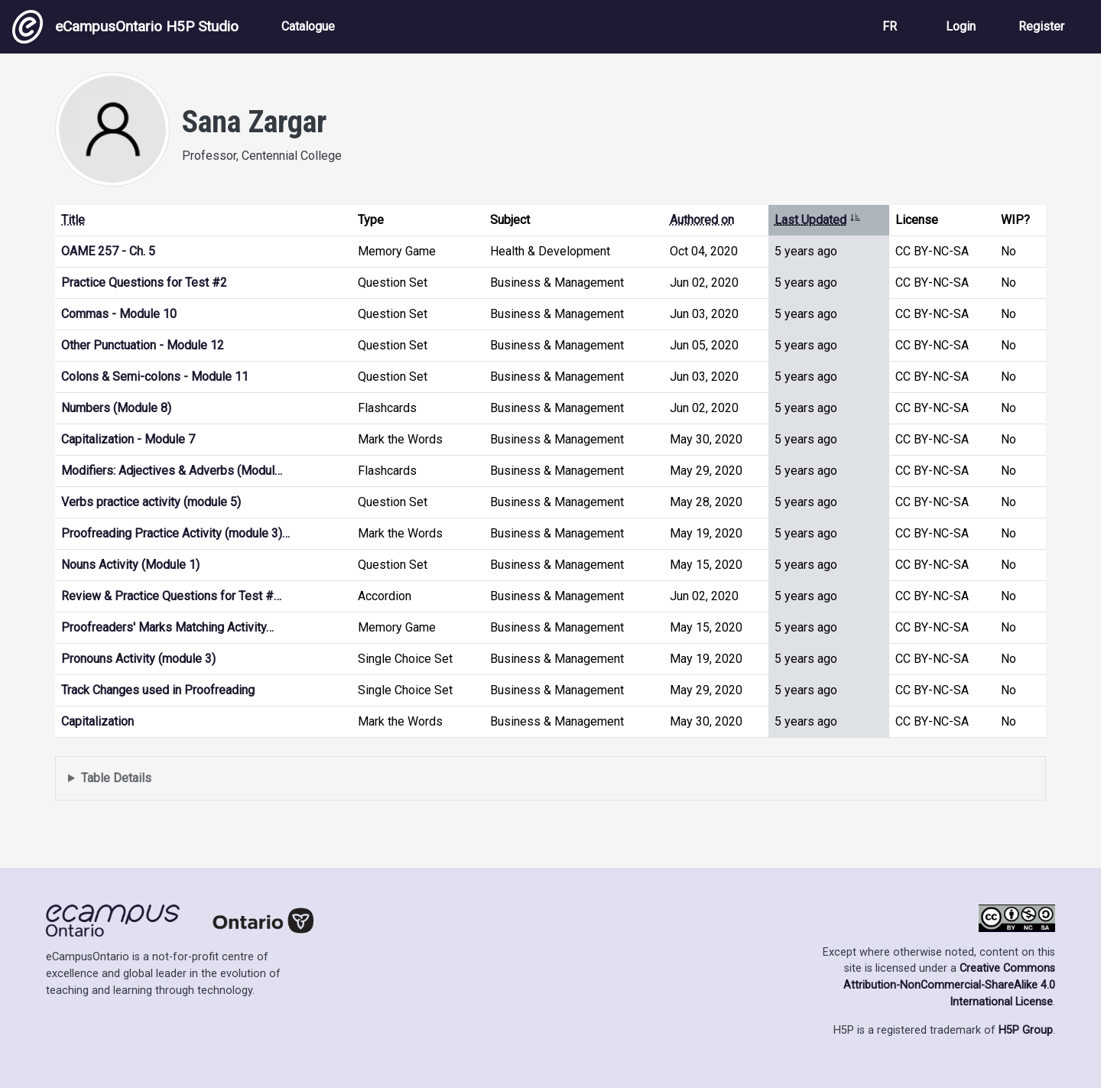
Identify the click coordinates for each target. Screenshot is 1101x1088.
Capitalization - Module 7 (128, 439)
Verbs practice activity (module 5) (151, 502)
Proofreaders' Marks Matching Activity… (167, 627)
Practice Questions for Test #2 (144, 282)
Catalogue (308, 26)
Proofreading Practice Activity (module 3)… (175, 533)
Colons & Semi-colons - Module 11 (154, 376)
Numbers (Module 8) (116, 408)
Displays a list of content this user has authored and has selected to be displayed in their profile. (550, 779)
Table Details (116, 778)
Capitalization (97, 721)
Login (961, 26)
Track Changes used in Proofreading (158, 690)
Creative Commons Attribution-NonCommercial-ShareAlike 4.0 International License (949, 985)
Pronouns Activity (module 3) (138, 658)
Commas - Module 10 (119, 314)
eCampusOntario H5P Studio (125, 27)
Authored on (702, 220)
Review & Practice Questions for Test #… (171, 596)
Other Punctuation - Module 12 (142, 345)
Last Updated (818, 220)
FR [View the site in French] (889, 26)
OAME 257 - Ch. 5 (108, 251)
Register (1041, 26)
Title (73, 220)
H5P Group (1026, 1030)
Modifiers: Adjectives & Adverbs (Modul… (171, 470)
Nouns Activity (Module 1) (130, 564)
